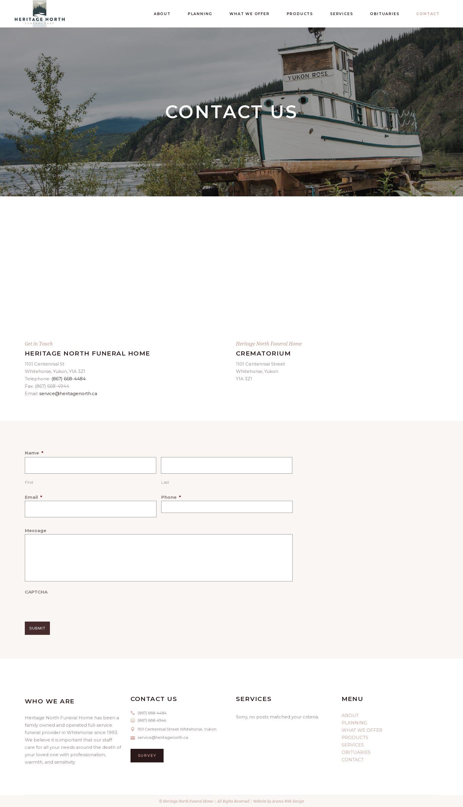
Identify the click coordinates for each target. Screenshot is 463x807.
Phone (171, 497)
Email (33, 497)
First (29, 482)
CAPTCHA (36, 592)
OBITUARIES (356, 752)
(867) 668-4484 (68, 379)
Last (165, 482)
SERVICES (353, 745)
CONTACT (353, 759)
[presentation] (70, 607)
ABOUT (350, 715)
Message (35, 530)
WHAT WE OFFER (362, 730)
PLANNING (354, 723)
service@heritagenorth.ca (68, 393)
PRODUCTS (355, 737)
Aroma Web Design (288, 801)
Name (34, 453)
